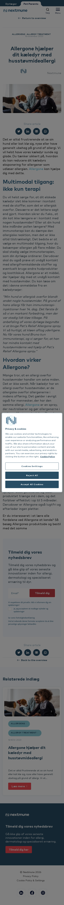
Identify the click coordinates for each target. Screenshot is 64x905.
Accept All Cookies (32, 484)
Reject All (32, 475)
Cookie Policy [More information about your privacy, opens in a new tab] (47, 456)
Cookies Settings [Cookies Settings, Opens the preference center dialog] (31, 466)
